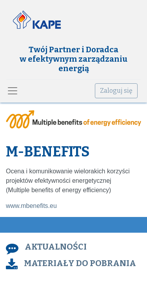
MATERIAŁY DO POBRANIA (80, 263)
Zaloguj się (116, 90)
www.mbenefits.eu (31, 205)
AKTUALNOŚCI (56, 247)
